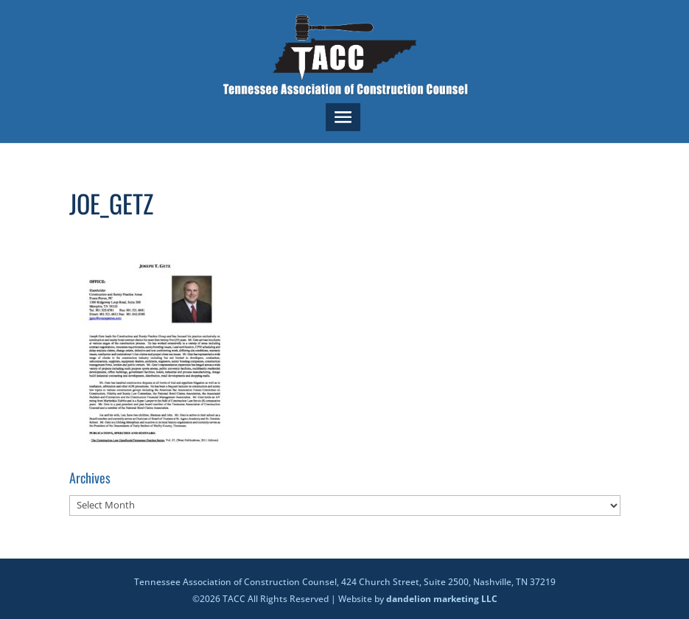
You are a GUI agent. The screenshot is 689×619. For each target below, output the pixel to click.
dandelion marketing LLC (441, 598)
